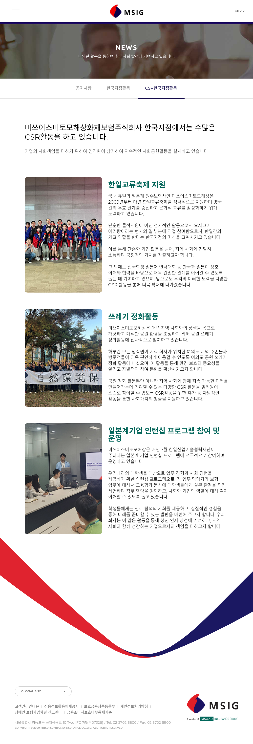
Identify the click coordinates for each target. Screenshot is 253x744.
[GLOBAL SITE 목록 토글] (43, 691)
